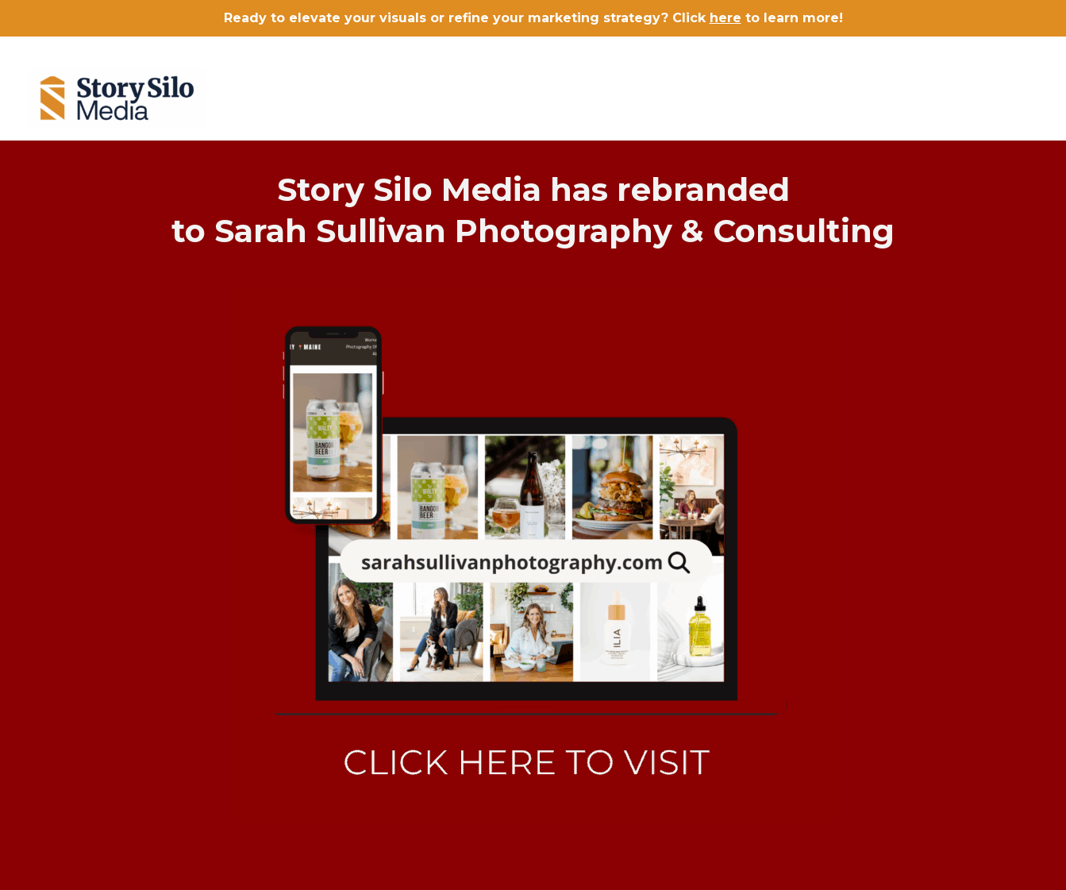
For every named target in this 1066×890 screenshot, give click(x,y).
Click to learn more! (757, 17)
